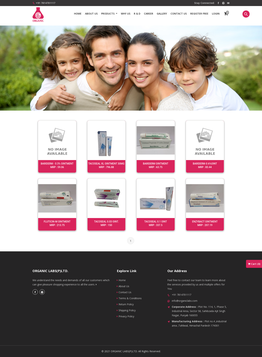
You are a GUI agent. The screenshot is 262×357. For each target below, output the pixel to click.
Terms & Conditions (129, 298)
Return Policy (125, 304)
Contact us (179, 13)
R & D (137, 13)
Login (216, 13)
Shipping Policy (126, 310)
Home (77, 13)
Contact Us (124, 292)
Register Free (199, 13)
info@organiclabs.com (184, 300)
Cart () (254, 264)
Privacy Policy (125, 316)
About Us (91, 13)
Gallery (162, 13)
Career (148, 13)
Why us (125, 13)
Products (108, 13)
